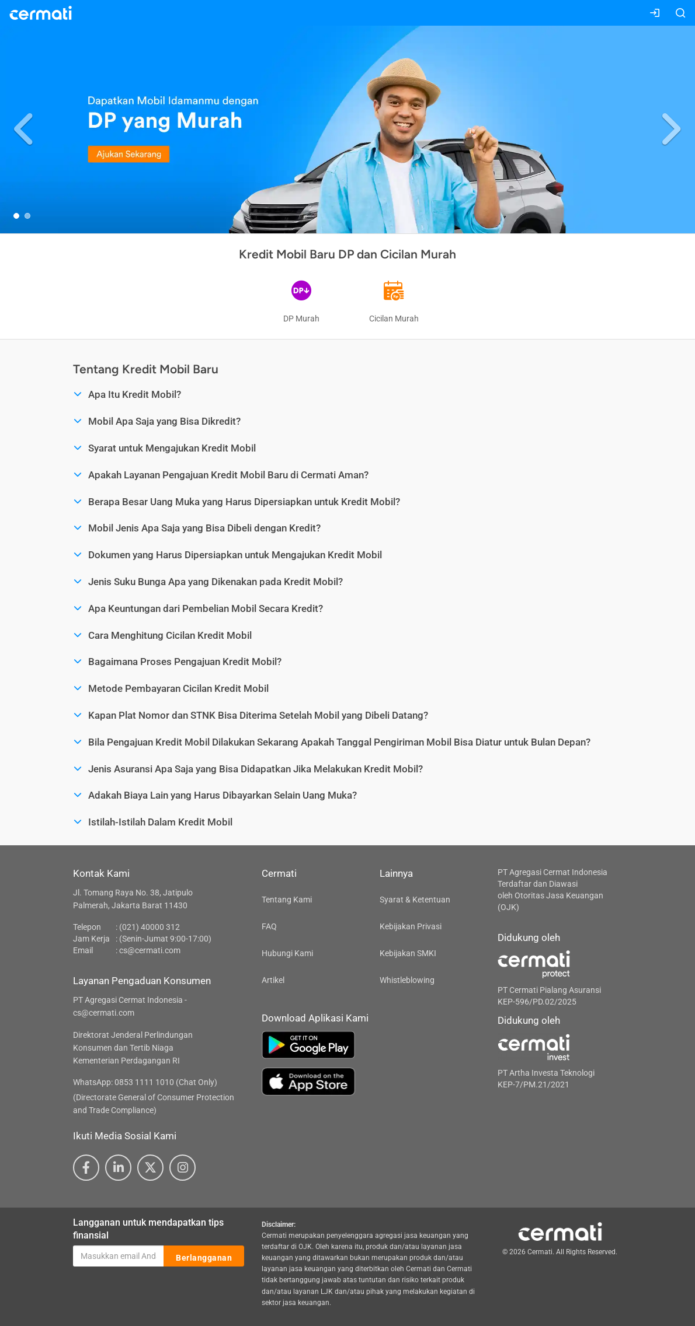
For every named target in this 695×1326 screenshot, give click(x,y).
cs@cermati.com (149, 950)
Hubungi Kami (287, 953)
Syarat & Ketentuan (415, 899)
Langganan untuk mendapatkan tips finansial (148, 1229)
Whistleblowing (407, 980)
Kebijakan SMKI (408, 953)
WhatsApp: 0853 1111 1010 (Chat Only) (145, 1082)
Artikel (273, 980)
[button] (25, 130)
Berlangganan (204, 1256)
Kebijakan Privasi (411, 926)
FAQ (269, 926)
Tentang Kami (287, 899)
